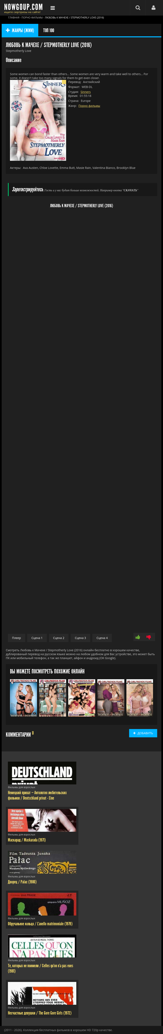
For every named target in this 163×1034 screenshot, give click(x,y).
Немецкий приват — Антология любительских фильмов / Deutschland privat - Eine (37, 795)
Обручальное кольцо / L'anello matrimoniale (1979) (40, 924)
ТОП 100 (48, 30)
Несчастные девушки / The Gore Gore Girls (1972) (40, 1013)
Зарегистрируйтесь (27, 189)
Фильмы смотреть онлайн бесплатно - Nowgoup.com (24, 8)
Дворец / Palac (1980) (22, 882)
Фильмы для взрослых (21, 787)
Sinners (85, 92)
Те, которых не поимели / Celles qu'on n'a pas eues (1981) (40, 968)
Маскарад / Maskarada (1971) (27, 840)
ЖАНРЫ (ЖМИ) (20, 30)
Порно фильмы (89, 106)
